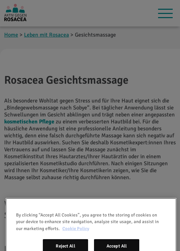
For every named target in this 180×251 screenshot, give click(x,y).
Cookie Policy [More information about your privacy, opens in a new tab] (75, 233)
